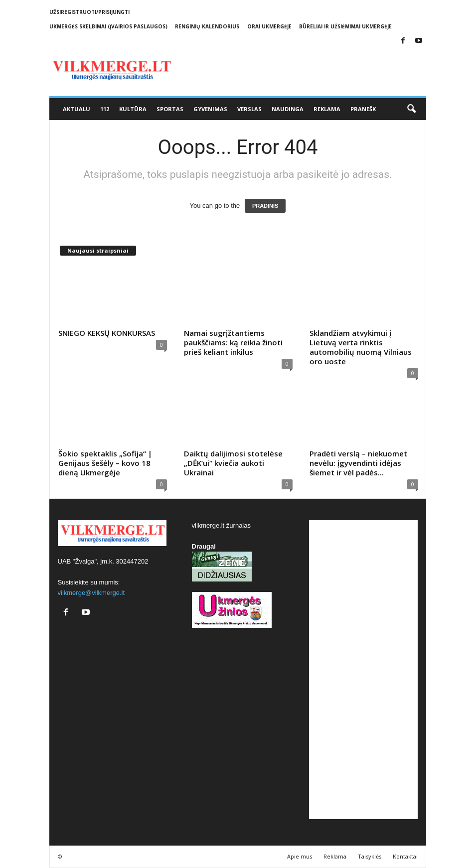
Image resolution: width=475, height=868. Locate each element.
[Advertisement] (363, 669)
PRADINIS (265, 206)
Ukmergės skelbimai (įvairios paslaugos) (108, 26)
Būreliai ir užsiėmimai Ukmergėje (345, 26)
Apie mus (299, 856)
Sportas (170, 109)
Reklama (327, 109)
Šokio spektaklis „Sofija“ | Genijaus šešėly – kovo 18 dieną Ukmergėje (105, 462)
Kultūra (133, 109)
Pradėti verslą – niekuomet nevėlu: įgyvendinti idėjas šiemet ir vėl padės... (358, 462)
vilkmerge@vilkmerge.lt (91, 592)
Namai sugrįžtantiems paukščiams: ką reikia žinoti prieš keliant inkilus (233, 342)
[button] (411, 109)
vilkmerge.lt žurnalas (221, 525)
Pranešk (363, 109)
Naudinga (288, 109)
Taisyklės (369, 856)
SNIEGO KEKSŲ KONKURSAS (106, 333)
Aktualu (76, 109)
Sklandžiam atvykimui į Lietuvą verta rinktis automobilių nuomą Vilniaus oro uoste (361, 347)
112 (104, 109)
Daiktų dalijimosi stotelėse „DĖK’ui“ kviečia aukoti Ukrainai (233, 462)
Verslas (249, 109)
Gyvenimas (210, 109)
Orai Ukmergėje (269, 26)
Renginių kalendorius (207, 26)
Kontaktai (405, 856)
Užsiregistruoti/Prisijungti (89, 11)
